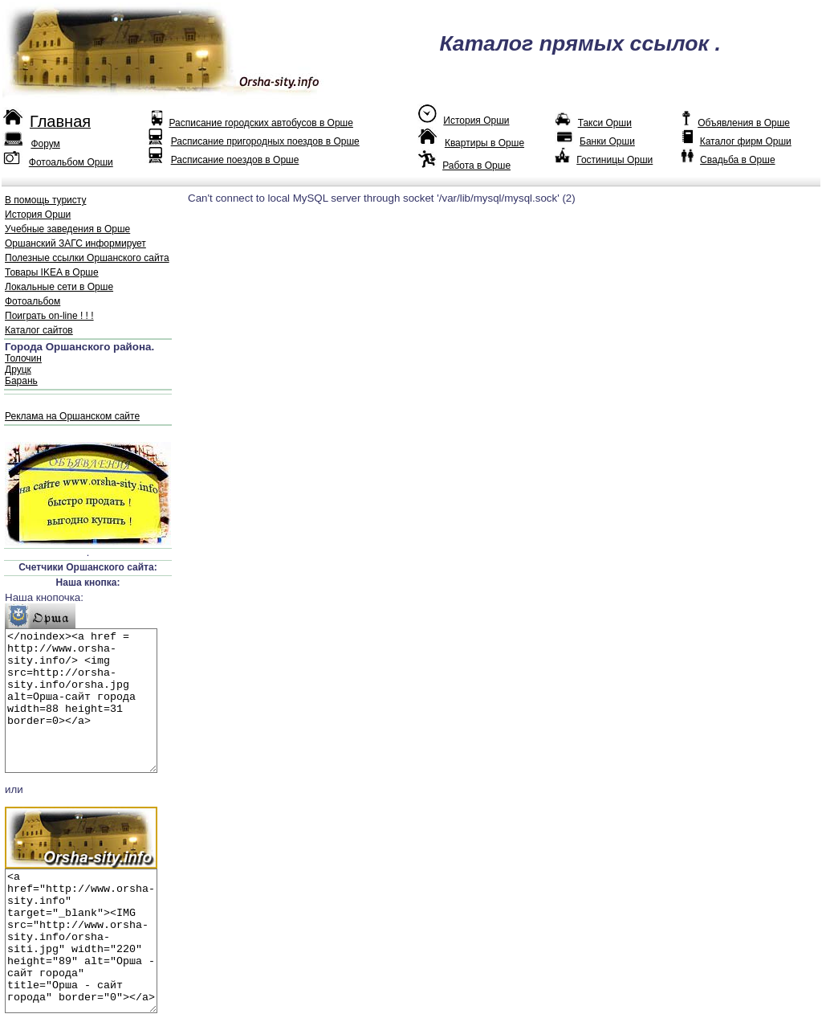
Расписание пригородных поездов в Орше (265, 141)
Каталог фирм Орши (745, 141)
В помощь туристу (45, 200)
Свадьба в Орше (737, 160)
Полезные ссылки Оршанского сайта (87, 258)
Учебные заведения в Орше (67, 229)
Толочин (23, 358)
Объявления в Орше (744, 123)
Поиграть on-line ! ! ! (49, 315)
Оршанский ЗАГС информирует (75, 243)
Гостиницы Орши (614, 160)
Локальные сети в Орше (59, 286)
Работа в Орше (476, 165)
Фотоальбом (32, 301)
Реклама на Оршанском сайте (72, 416)
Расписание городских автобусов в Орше (260, 123)
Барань (21, 380)
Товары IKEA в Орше (52, 272)
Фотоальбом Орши (71, 162)
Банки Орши (607, 141)
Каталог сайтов (39, 330)
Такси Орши (605, 123)
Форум (45, 143)
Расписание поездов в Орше (235, 160)
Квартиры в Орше (484, 143)
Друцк (18, 369)
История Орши (476, 120)
